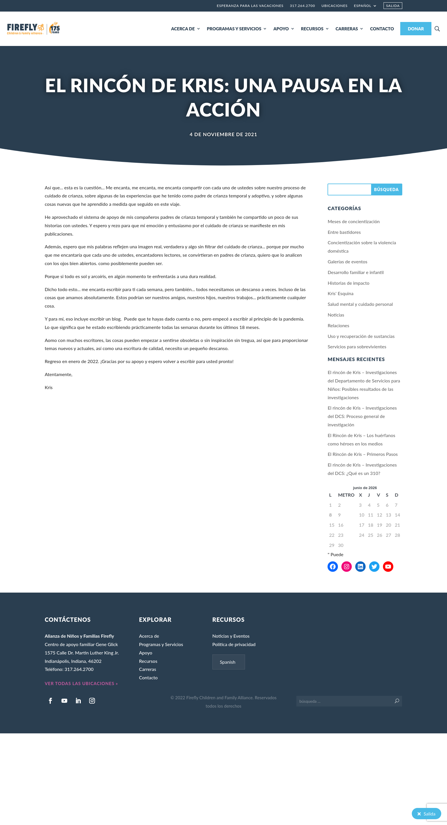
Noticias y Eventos (231, 636)
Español (362, 6)
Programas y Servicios (161, 644)
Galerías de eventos (347, 261)
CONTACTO (382, 28)
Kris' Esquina (341, 293)
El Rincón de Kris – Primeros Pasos (363, 454)
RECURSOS (312, 28)
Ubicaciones (334, 6)
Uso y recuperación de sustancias (361, 336)
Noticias (336, 314)
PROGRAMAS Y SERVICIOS (234, 28)
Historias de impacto (348, 283)
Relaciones (338, 325)
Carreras (147, 669)
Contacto (148, 677)
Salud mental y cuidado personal (360, 304)
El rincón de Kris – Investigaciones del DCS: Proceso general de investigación (362, 416)
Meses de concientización (353, 221)
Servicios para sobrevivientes (357, 346)
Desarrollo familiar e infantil (356, 272)
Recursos (148, 661)
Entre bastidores (344, 232)
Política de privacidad (234, 644)
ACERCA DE (183, 28)
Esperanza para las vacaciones (250, 6)
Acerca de (149, 636)
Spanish (227, 662)
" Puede (335, 554)
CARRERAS (347, 28)
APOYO (281, 28)
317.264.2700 (302, 6)
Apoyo (145, 652)
